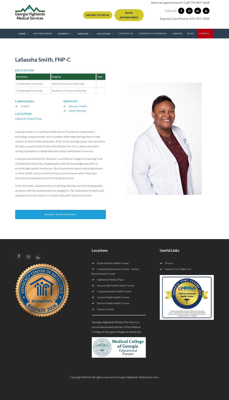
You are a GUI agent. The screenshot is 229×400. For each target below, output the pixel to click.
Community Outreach (152, 33)
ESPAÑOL (204, 33)
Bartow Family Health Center (110, 303)
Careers (177, 33)
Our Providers (42, 33)
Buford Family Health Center (110, 263)
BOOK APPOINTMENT (129, 15)
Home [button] (22, 33)
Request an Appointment (60, 214)
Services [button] (83, 33)
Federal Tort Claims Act (175, 269)
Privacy (166, 263)
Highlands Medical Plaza (28, 118)
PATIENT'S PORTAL (97, 15)
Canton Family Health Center (111, 297)
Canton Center (103, 309)
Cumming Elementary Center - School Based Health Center (115, 271)
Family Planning (77, 110)
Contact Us (125, 33)
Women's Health (78, 106)
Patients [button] (63, 33)
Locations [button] (104, 33)
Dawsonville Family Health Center (113, 285)
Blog (190, 33)
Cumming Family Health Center (112, 291)
